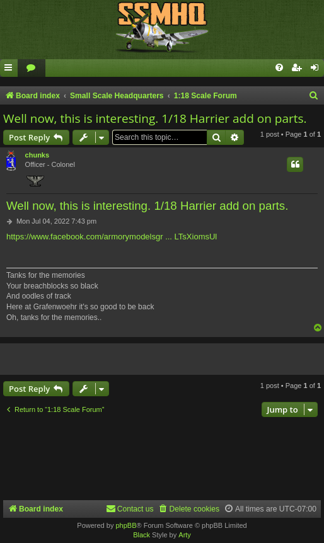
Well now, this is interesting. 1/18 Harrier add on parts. (155, 118)
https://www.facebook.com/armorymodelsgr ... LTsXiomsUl (111, 236)
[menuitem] (31, 68)
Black (141, 535)
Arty (184, 535)
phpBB (125, 525)
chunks (37, 155)
